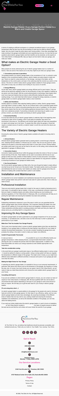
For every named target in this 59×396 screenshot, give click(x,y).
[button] (51, 5)
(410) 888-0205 (29, 346)
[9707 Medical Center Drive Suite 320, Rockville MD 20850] (29, 371)
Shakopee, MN (29, 305)
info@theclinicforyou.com (29, 352)
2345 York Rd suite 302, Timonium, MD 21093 (29, 369)
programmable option (19, 238)
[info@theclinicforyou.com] (29, 348)
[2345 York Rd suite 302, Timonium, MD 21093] (29, 366)
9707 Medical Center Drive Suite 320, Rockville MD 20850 (29, 374)
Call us (3, 305)
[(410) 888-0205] (29, 343)
